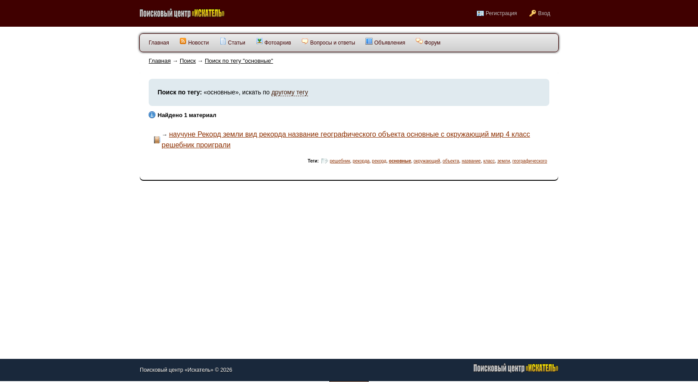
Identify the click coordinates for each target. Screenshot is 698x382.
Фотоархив (273, 41)
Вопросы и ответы (328, 41)
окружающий (427, 160)
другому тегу (290, 92)
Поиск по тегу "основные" (239, 60)
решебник (340, 160)
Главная (159, 60)
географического (529, 160)
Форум (428, 41)
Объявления (385, 41)
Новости (194, 41)
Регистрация (501, 13)
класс (489, 160)
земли (503, 160)
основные (400, 160)
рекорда (361, 160)
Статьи (232, 41)
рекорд (379, 160)
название (471, 160)
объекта (450, 160)
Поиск (188, 60)
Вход (544, 13)
